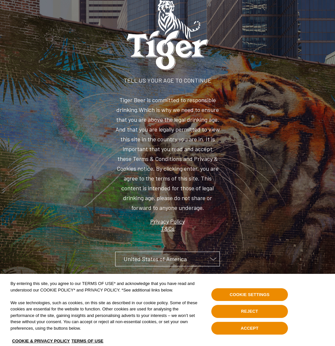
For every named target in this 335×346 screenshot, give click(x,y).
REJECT (249, 314)
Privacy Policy (167, 221)
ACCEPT (249, 331)
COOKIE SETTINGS (250, 297)
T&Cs (167, 228)
